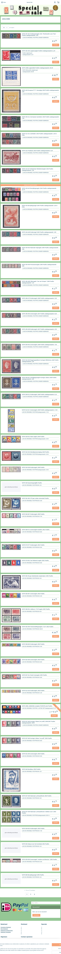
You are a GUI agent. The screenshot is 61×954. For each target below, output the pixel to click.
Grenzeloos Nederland (6, 927)
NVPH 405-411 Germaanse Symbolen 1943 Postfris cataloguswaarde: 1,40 (40, 117)
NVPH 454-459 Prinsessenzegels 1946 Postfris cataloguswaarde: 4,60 (39, 265)
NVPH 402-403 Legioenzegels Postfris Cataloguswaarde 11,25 (38, 50)
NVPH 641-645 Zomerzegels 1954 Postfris (33, 753)
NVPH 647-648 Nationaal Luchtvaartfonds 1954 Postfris (36, 796)
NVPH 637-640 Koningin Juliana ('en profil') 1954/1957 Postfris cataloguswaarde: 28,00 (38, 722)
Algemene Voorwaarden (6, 940)
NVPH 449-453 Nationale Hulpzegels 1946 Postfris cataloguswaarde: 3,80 (40, 248)
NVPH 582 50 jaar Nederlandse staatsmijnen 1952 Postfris (37, 576)
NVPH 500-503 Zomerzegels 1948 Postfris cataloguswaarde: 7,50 (39, 344)
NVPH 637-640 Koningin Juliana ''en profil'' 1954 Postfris (37, 738)
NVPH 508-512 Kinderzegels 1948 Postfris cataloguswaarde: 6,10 (39, 394)
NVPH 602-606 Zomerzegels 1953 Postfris (33, 659)
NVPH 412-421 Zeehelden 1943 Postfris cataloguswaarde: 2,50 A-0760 (39, 134)
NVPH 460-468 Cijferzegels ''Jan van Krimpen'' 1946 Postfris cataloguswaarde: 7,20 (38, 282)
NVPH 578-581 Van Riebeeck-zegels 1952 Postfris (35, 560)
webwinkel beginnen (33, 950)
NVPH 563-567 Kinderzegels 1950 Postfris (33, 514)
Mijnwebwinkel (47, 950)
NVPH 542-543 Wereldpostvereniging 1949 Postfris (35, 452)
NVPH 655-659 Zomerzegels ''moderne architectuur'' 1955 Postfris (39, 859)
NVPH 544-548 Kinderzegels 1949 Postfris (33, 467)
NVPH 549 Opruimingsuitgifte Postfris (32, 483)
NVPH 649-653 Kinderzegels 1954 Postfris (33, 828)
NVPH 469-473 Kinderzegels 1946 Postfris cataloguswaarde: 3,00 (39, 298)
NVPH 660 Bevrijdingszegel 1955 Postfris (33, 875)
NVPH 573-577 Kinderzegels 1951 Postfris (33, 545)
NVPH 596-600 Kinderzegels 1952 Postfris (33, 644)
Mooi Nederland (4, 928)
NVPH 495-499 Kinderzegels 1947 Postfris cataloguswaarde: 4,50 (39, 329)
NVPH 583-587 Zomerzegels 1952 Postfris (33, 593)
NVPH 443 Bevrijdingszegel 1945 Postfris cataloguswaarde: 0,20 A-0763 (40, 206)
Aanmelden (36, 915)
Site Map (3, 944)
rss (28, 950)
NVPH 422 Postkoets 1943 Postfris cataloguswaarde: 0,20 (37, 150)
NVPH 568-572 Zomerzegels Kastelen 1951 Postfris (35, 529)
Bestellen (56, 45)
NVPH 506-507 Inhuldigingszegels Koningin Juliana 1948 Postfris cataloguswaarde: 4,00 (39, 378)
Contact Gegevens (5, 941)
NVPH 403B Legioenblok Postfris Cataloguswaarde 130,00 (37, 68)
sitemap (25, 950)
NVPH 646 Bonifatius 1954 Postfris (31, 769)
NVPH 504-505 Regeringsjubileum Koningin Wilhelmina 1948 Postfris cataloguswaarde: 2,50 (40, 360)
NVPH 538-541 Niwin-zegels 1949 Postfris (33, 436)
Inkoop (2, 943)
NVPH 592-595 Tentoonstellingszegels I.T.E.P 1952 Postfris (37, 626)
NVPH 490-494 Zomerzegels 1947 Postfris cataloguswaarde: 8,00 (39, 313)
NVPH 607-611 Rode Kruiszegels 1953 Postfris (34, 675)
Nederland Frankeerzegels (7, 930)
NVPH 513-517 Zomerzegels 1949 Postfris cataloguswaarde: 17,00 (39, 410)
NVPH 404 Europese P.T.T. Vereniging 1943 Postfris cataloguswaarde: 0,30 (40, 91)
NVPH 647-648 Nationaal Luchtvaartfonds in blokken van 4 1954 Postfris (39, 812)
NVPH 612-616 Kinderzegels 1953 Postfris (33, 690)
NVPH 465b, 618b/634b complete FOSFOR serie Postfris (37, 706)
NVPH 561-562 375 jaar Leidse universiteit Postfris (35, 498)
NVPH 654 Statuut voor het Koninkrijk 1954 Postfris (35, 844)
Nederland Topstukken (6, 932)
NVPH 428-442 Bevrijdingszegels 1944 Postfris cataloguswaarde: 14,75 (39, 189)
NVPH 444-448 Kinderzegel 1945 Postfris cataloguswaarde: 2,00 (39, 232)
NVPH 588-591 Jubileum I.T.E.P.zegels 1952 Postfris (36, 609)
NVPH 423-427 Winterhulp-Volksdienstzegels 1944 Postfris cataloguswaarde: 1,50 (37, 169)
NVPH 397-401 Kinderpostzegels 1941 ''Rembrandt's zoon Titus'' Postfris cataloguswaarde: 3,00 (39, 34)
